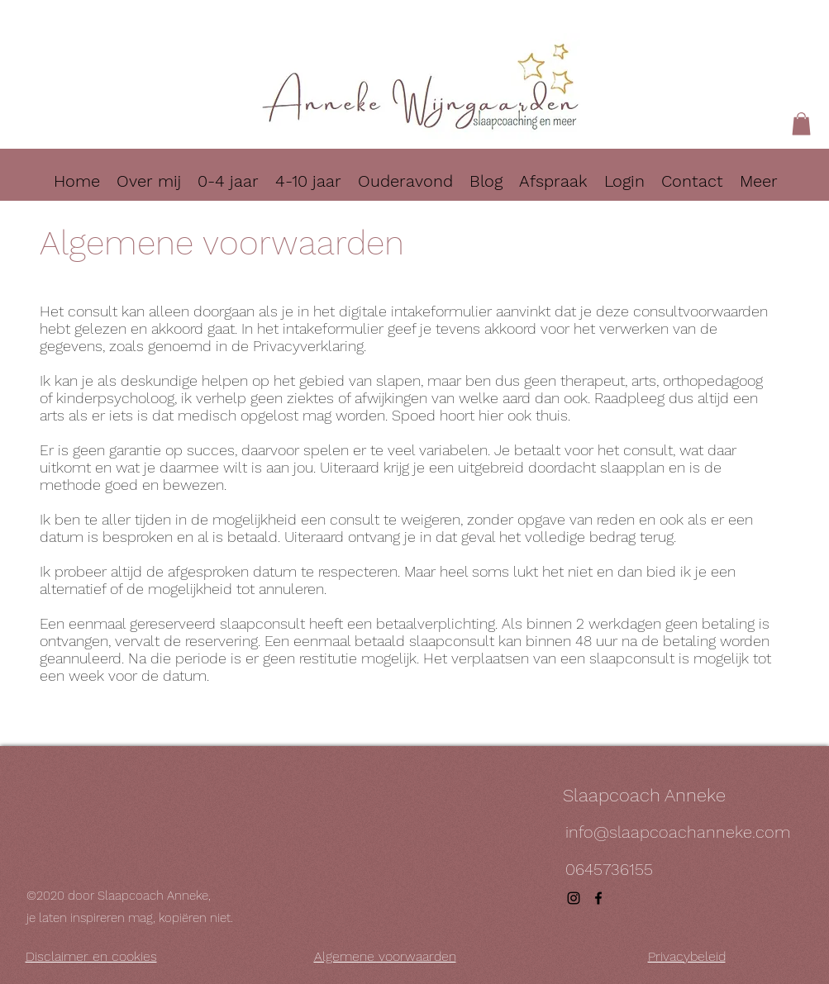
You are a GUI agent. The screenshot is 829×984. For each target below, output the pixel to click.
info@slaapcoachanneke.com (677, 832)
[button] (801, 123)
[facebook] (598, 898)
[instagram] (573, 898)
